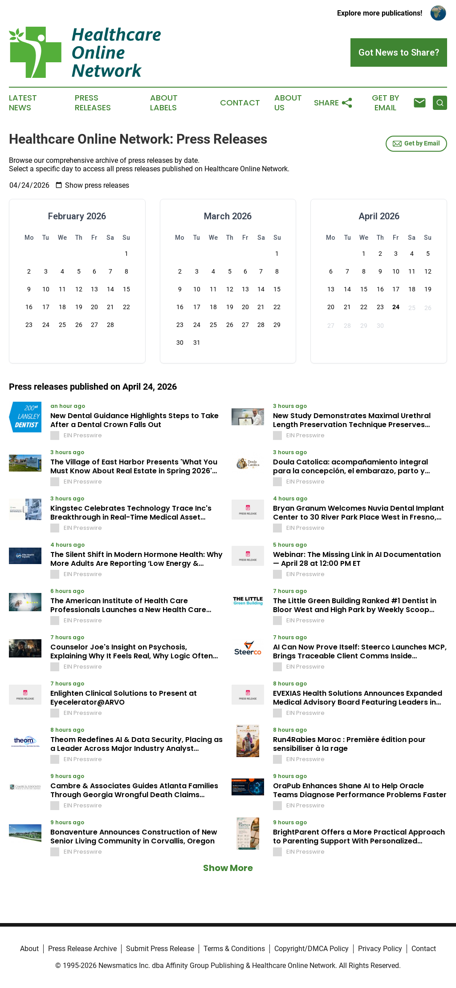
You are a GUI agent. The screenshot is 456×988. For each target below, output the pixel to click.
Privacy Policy (380, 948)
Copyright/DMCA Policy (311, 948)
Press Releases (93, 103)
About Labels (164, 103)
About (29, 948)
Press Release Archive (82, 948)
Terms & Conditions (234, 948)
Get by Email (416, 143)
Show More (228, 868)
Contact (240, 103)
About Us (288, 103)
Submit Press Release (160, 948)
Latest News (23, 103)
